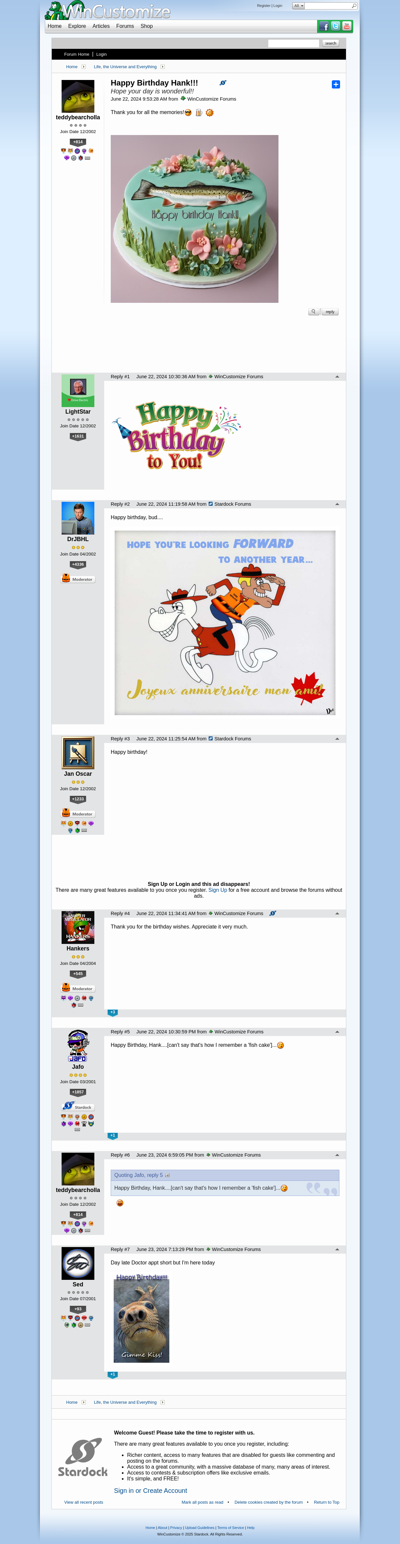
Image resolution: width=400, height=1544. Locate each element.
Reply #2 (120, 504)
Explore (77, 26)
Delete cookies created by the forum (269, 1502)
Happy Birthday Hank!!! (154, 82)
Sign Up (217, 890)
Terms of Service (230, 1528)
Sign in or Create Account (150, 1490)
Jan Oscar (78, 774)
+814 (78, 141)
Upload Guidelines (200, 1528)
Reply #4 (120, 913)
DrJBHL (78, 539)
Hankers (78, 948)
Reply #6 (120, 1155)
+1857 (78, 1091)
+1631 (78, 436)
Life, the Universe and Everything (125, 66)
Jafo (78, 1067)
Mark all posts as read (202, 1502)
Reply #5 (120, 1031)
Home (55, 26)
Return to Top (326, 1502)
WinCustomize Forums (208, 99)
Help (251, 1528)
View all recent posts (83, 1502)
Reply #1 (120, 376)
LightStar (77, 411)
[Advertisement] (199, 346)
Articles (100, 26)
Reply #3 (120, 738)
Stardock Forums (230, 504)
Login (278, 6)
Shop (147, 26)
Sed (78, 1284)
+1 (112, 1135)
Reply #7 (120, 1249)
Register (264, 6)
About (162, 1528)
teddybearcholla (78, 117)
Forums (125, 26)
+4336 (78, 564)
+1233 (78, 798)
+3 (112, 1012)
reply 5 (155, 1175)
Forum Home (76, 54)
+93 (78, 1308)
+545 (78, 973)
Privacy (176, 1528)
